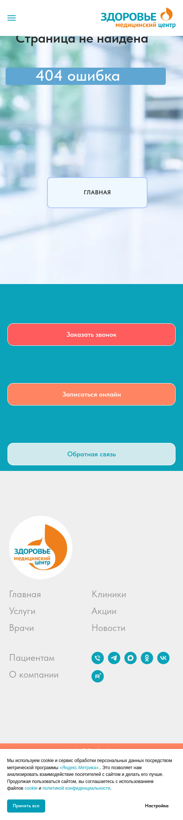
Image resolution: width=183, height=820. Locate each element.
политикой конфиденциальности (76, 788)
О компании (34, 674)
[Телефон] (98, 662)
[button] (91, 334)
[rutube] (98, 680)
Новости (108, 627)
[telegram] (114, 662)
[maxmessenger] (130, 662)
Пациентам (32, 657)
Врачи (21, 627)
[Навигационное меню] (11, 18)
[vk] (163, 662)
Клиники (109, 593)
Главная (25, 593)
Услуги (22, 610)
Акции (104, 610)
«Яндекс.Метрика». (79, 767)
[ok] (147, 662)
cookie (31, 788)
